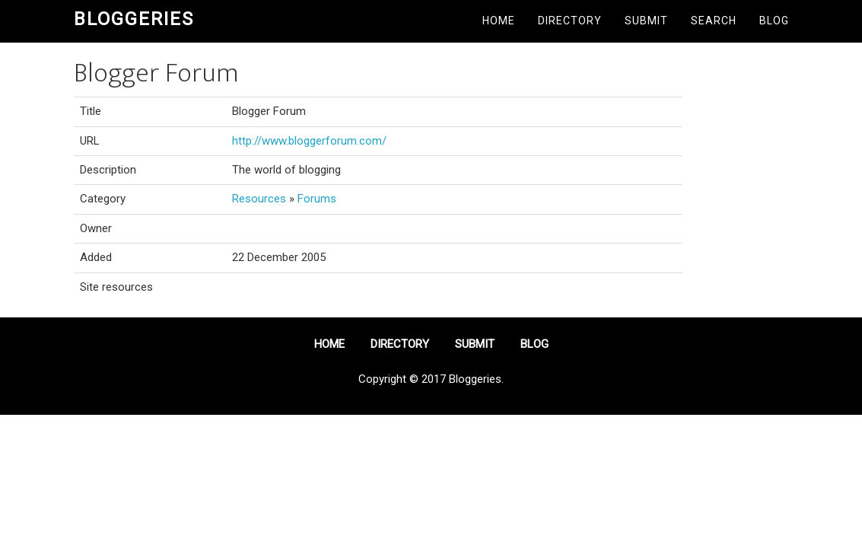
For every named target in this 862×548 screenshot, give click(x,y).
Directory (570, 20)
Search (713, 20)
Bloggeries (134, 19)
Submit (646, 20)
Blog (774, 20)
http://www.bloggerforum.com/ (309, 141)
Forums (316, 199)
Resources (259, 199)
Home (498, 20)
